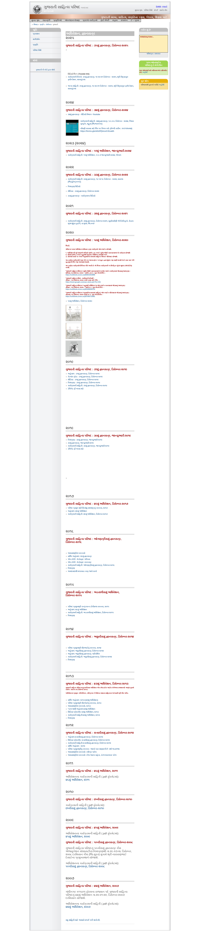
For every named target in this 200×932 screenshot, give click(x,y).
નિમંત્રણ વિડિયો (74, 186)
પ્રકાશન (36, 34)
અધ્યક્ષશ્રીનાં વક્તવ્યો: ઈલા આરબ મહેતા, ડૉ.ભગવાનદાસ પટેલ (92, 755)
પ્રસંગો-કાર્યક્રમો (90, 20)
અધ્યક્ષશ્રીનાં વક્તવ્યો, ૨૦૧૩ (79, 706)
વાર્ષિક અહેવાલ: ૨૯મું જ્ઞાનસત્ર (80, 556)
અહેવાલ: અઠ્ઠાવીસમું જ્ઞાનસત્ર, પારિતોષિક (84, 654)
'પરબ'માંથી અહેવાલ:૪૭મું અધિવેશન (81, 709)
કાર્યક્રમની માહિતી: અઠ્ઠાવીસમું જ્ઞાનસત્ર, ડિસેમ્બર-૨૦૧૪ (90, 657)
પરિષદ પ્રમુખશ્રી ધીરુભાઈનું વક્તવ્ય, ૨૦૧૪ (84, 648)
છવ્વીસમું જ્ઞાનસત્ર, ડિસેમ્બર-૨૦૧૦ (85, 808)
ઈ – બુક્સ (135, 20)
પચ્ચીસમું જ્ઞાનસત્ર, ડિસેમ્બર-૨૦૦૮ (85, 866)
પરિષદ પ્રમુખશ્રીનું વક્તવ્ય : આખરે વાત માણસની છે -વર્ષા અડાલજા (94, 749)
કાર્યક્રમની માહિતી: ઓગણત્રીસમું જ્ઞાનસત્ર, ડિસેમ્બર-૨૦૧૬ (91, 565)
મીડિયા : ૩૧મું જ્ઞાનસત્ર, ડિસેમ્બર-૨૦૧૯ (83, 380)
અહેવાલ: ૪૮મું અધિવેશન (77, 609)
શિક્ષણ (36, 24)
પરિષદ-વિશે (148, 10)
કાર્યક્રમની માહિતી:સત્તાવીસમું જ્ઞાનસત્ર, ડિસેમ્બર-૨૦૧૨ (89, 743)
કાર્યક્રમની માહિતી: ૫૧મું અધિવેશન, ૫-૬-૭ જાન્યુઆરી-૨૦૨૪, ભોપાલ (94, 155)
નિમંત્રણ (71, 568)
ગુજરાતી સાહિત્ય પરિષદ (66, 7)
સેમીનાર (48, 24)
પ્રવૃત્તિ (42, 24)
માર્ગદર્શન (36, 39)
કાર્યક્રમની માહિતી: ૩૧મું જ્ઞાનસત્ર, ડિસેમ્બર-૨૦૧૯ (87, 385)
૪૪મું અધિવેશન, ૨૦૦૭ (78, 906)
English (158, 6)
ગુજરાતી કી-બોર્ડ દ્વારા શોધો (45, 70)
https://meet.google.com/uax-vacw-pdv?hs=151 (83, 282)
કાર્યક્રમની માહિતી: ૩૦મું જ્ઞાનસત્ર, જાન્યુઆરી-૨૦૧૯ (88, 446)
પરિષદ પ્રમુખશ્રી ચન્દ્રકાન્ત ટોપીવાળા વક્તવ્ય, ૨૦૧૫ (88, 606)
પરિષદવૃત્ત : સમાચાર (154, 54)
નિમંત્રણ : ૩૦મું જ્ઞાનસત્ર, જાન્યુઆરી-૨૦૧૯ (85, 440)
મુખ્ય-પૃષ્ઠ (138, 10)
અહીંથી (145, 72)
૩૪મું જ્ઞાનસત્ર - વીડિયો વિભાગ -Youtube (84, 114)
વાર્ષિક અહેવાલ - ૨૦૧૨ (76, 746)
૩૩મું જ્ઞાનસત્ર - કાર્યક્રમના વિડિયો (81, 196)
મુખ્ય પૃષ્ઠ (35, 20)
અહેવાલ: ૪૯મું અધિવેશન (77, 511)
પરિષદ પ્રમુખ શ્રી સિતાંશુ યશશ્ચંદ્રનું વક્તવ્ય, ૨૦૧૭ (88, 508)
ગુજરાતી (164, 6)
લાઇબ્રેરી (46, 20)
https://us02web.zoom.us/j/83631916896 (80, 275)
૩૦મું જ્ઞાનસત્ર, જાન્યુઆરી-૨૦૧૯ (81, 443)
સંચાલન (124, 20)
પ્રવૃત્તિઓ (57, 20)
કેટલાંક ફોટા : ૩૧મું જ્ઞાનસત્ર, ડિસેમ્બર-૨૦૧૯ (85, 377)
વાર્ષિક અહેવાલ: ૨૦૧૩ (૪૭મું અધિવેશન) (83, 700)
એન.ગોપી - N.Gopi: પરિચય (79, 559)
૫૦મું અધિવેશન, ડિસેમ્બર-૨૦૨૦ (80, 301)
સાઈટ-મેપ (163, 10)
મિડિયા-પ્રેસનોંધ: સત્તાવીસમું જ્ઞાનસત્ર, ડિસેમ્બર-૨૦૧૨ (89, 740)
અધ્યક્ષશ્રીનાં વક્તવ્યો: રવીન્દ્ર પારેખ (82, 752)
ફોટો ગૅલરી (104, 20)
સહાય (115, 20)
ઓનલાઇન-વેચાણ (72, 20)
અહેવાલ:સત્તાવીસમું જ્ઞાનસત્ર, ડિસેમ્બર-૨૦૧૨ (85, 737)
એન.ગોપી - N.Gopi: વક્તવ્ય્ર (79, 562)
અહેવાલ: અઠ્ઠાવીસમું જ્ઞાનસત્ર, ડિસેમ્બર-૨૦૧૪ (86, 651)
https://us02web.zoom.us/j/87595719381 (80, 296)
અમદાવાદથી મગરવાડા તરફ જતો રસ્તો (82, 571)
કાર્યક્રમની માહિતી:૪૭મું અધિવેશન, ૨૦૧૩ (84, 715)
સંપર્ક (156, 10)
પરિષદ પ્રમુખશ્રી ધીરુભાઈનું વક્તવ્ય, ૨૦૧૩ (84, 703)
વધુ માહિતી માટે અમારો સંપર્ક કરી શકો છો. (83, 920)
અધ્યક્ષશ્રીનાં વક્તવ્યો (76, 553)
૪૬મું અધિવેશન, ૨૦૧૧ (77, 779)
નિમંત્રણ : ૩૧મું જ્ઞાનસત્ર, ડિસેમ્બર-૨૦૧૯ (84, 383)
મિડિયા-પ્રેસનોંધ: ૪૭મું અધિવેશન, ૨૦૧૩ (83, 712)
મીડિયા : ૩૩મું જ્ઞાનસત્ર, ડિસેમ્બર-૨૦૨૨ (83, 191)
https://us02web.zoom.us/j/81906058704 (80, 289)
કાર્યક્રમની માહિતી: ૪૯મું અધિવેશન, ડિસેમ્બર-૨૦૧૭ (88, 514)
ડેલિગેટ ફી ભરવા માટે (76, 389)
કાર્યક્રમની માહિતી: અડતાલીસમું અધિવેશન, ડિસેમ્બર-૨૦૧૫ (91, 612)
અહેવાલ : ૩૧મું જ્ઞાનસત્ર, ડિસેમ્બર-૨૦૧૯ (84, 374)
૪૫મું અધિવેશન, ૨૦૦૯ (78, 836)
